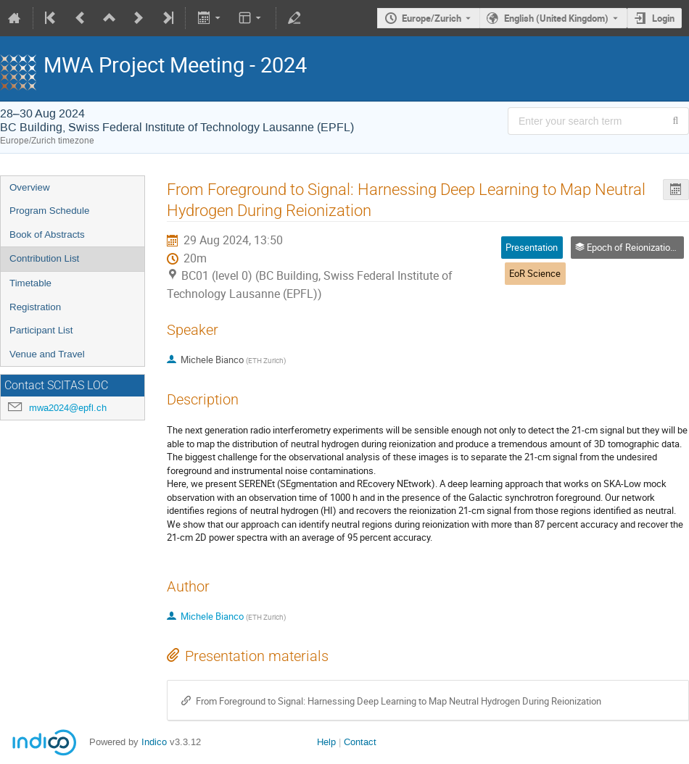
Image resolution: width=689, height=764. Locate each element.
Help (326, 742)
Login (663, 18)
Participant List (41, 330)
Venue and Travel (47, 354)
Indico (154, 742)
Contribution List (44, 258)
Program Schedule (49, 210)
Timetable (30, 283)
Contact (360, 742)
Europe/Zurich (431, 18)
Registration (35, 307)
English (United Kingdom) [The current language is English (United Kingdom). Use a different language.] (556, 18)
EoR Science (535, 273)
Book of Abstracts (47, 234)
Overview (29, 187)
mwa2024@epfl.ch (68, 408)
